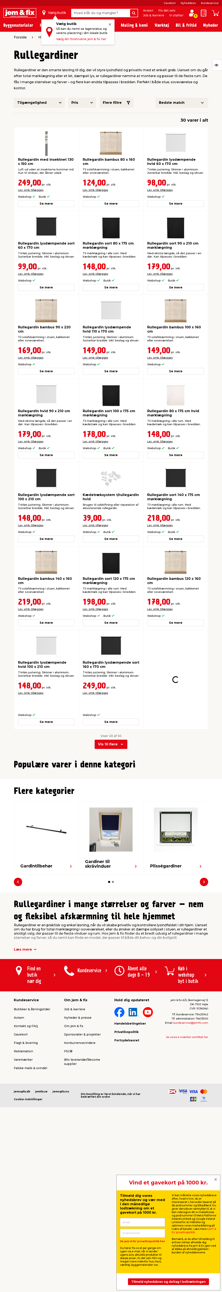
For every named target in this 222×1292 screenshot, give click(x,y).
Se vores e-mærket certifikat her (187, 1117)
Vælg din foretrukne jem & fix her (81, 39)
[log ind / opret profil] (191, 13)
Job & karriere (153, 15)
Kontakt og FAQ (26, 1106)
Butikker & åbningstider (32, 1089)
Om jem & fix (73, 1106)
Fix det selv (167, 10)
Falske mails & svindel (30, 1148)
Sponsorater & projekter (82, 1115)
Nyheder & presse (78, 1098)
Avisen (148, 10)
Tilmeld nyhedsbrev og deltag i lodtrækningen (168, 1282)
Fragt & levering (26, 1123)
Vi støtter (176, 15)
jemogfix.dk (22, 1171)
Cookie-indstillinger (28, 1179)
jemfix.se (41, 1171)
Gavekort (170, 3)
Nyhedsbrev (188, 3)
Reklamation (23, 1131)
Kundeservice (210, 3)
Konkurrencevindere (80, 1123)
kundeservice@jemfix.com (190, 1103)
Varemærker (23, 1140)
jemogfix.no (61, 1171)
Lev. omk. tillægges (30, 190)
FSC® (68, 1131)
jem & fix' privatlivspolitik (194, 1230)
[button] (105, 849)
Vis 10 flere (108, 729)
